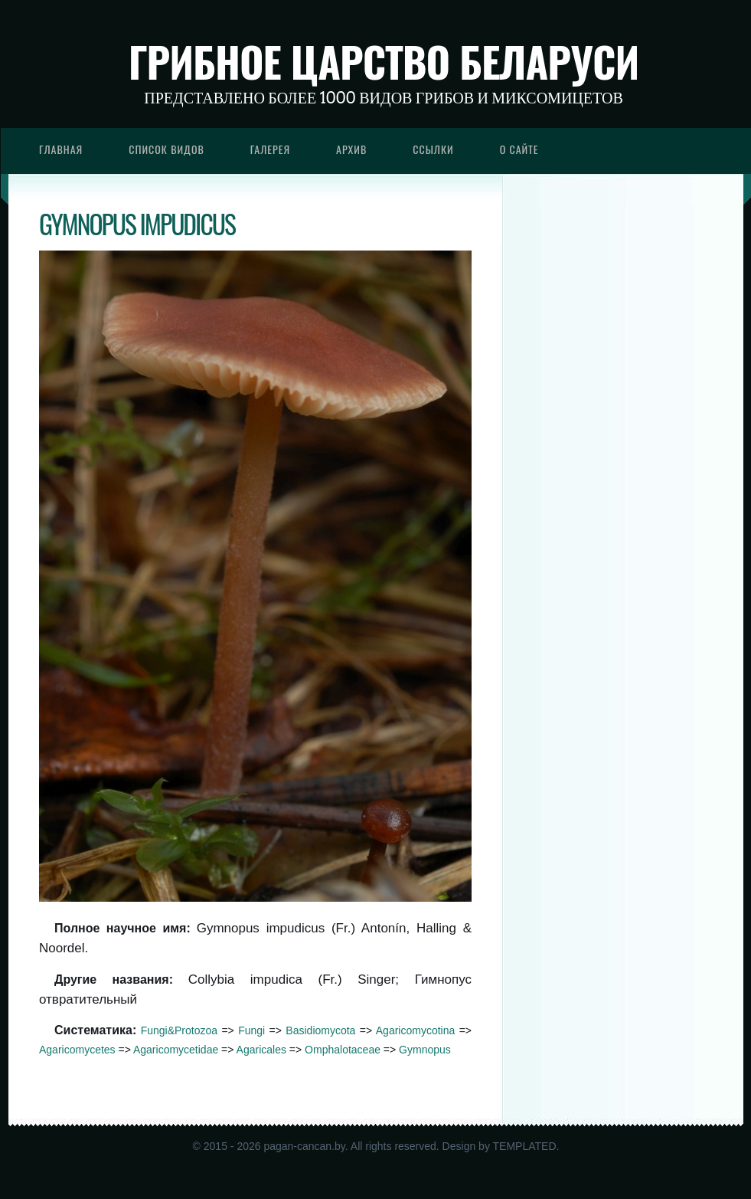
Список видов (166, 149)
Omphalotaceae (342, 1049)
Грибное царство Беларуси (384, 61)
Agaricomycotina (415, 1030)
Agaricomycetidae (175, 1049)
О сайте (519, 149)
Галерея (270, 149)
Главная (61, 149)
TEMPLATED (525, 1146)
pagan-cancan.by (303, 1146)
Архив (351, 149)
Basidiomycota (320, 1030)
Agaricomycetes (77, 1049)
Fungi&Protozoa (179, 1030)
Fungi (251, 1030)
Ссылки (433, 149)
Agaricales (261, 1049)
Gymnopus (425, 1049)
